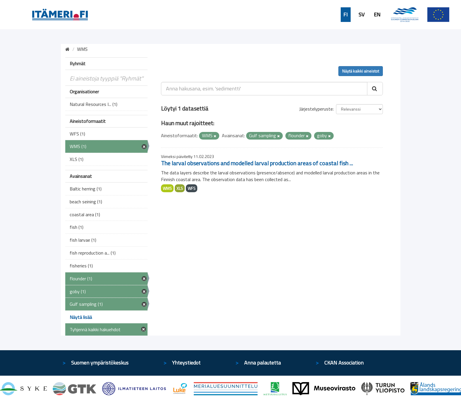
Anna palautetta (262, 363)
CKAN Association (344, 363)
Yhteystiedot (186, 363)
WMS (167, 188)
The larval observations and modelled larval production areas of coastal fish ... (257, 163)
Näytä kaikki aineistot (360, 71)
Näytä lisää (81, 317)
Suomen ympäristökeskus (99, 363)
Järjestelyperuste (316, 108)
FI (345, 14)
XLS (179, 188)
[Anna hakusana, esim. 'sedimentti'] (264, 88)
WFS (192, 188)
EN (377, 14)
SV (361, 14)
